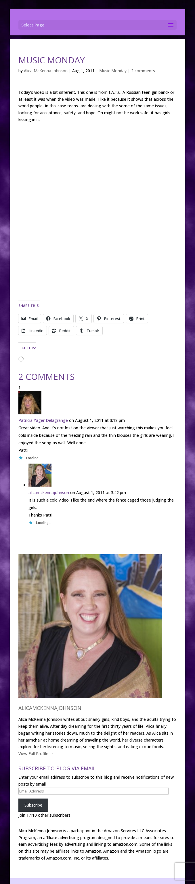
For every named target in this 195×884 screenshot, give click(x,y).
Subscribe (33, 805)
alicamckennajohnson (48, 492)
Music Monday (113, 70)
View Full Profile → (35, 753)
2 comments (143, 70)
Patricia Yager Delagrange (43, 420)
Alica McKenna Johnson (46, 70)
